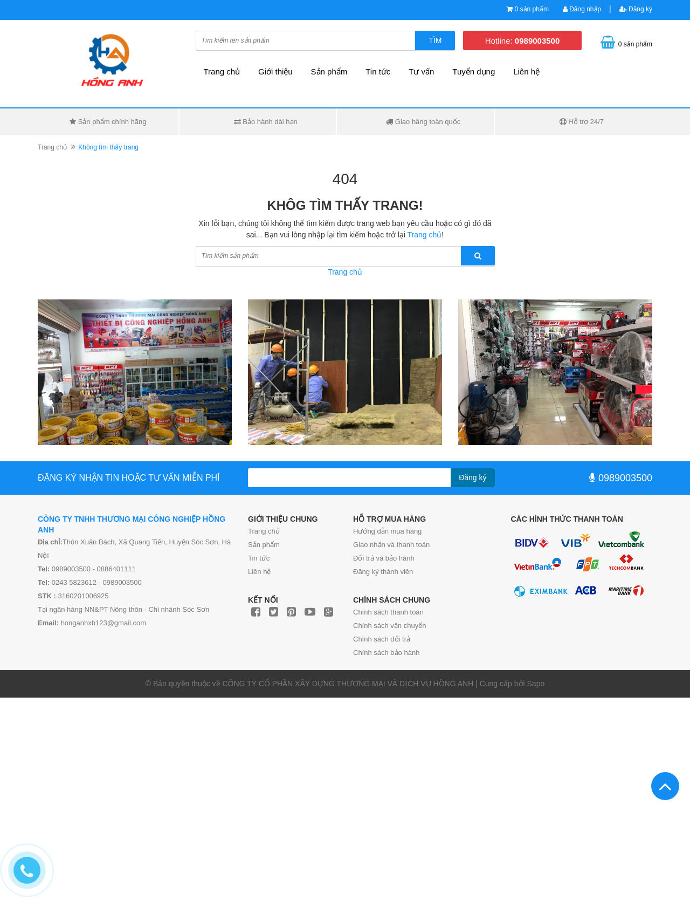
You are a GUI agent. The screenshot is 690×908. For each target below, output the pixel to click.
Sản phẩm (264, 545)
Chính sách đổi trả (381, 639)
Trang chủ (222, 71)
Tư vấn (421, 71)
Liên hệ (259, 572)
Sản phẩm (329, 71)
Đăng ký (635, 9)
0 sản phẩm (532, 9)
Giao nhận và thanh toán (391, 545)
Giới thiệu (275, 71)
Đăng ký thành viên (383, 572)
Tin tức (259, 558)
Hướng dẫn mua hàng (387, 531)
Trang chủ (264, 531)
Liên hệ (526, 71)
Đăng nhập (582, 9)
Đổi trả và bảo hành (384, 558)
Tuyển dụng (473, 71)
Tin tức (377, 71)
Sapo (536, 683)
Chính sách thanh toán (388, 612)
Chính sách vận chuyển (389, 626)
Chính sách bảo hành (386, 652)
